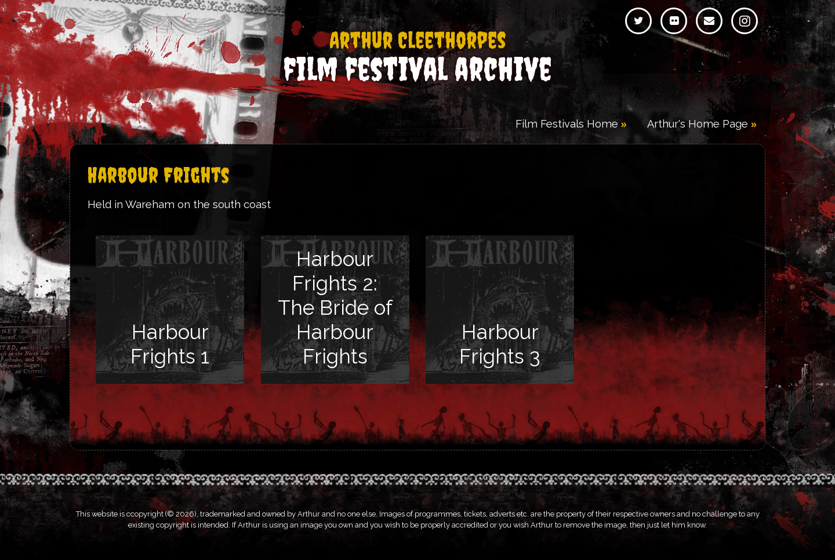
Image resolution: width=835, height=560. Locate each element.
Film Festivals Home (566, 124)
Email (709, 21)
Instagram (744, 21)
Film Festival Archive (417, 57)
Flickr (673, 21)
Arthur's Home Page (697, 124)
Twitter (638, 21)
